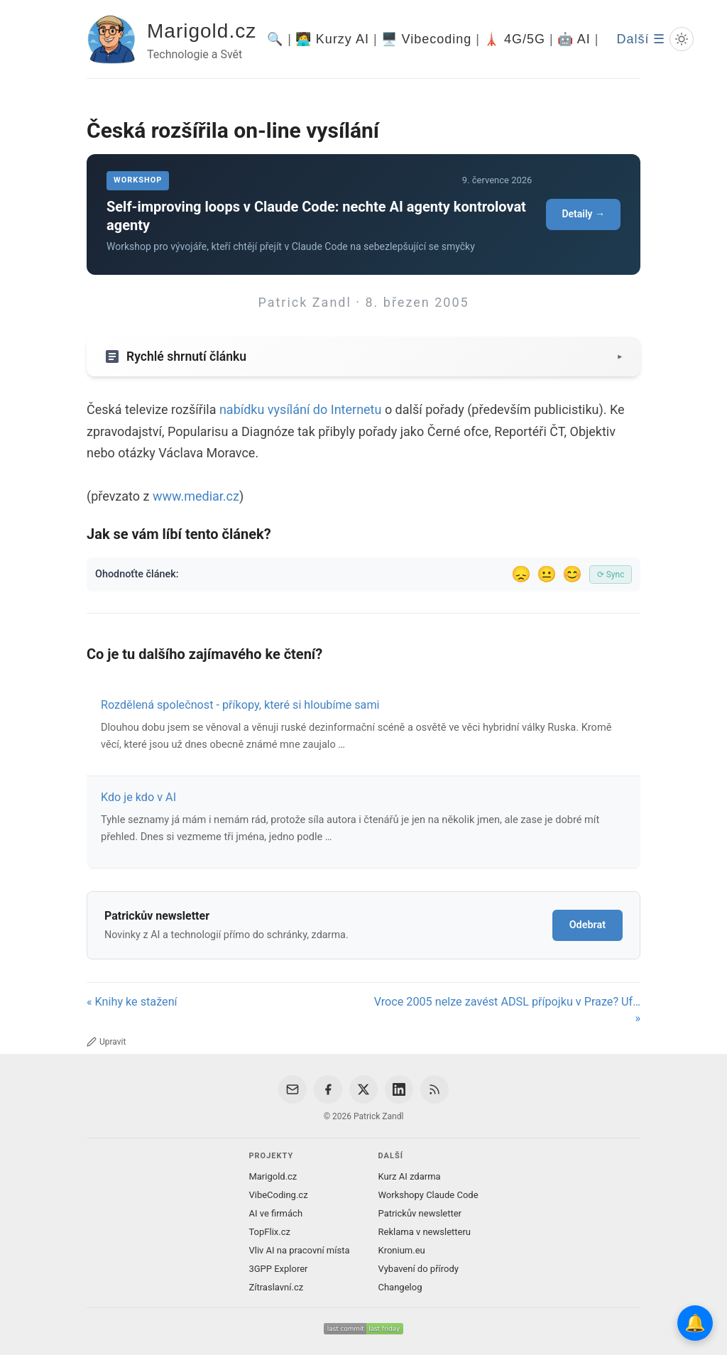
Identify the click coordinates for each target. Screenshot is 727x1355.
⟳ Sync (611, 574)
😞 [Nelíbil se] (521, 574)
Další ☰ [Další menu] (640, 39)
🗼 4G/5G (514, 39)
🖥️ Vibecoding (426, 39)
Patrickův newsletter (420, 1213)
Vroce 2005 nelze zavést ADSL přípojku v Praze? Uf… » (507, 1010)
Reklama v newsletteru (424, 1231)
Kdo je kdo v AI (138, 797)
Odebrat (587, 925)
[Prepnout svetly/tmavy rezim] (681, 39)
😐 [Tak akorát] (547, 574)
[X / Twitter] (363, 1089)
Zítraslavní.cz (275, 1287)
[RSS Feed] (434, 1089)
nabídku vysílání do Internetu (300, 409)
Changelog (400, 1287)
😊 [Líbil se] (572, 574)
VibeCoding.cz (277, 1195)
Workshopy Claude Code (428, 1195)
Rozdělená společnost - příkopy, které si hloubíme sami (240, 705)
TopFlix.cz (269, 1231)
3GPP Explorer (277, 1268)
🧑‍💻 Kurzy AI (332, 39)
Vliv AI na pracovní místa (298, 1250)
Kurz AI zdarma (409, 1176)
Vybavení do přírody (418, 1268)
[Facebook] (328, 1089)
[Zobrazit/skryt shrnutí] (363, 356)
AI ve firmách (275, 1213)
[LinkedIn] (399, 1089)
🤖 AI (574, 39)
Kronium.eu (401, 1250)
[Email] (292, 1089)
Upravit (106, 1042)
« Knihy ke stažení (132, 1001)
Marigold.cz (201, 31)
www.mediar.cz (196, 496)
